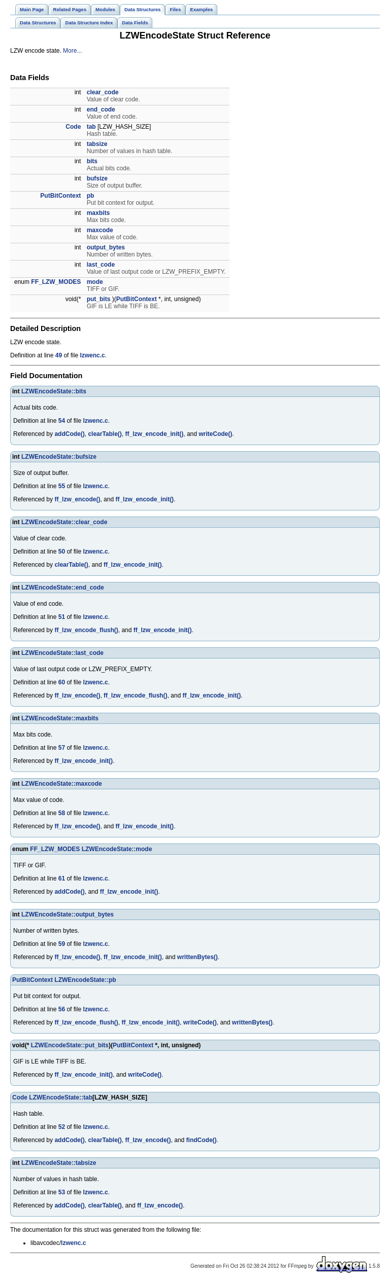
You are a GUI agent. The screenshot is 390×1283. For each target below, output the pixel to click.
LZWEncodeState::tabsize (58, 1162)
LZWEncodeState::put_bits (70, 1045)
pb (90, 195)
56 (61, 1009)
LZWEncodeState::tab (60, 1097)
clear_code (103, 92)
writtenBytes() (197, 957)
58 (61, 813)
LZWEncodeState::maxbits (60, 718)
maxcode (100, 230)
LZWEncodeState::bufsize (58, 456)
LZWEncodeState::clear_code (64, 522)
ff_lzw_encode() (77, 499)
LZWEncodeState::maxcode (61, 783)
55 (61, 486)
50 (61, 551)
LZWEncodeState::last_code (62, 652)
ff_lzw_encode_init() (154, 433)
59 (61, 943)
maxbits (98, 212)
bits (92, 161)
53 (61, 1192)
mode (95, 281)
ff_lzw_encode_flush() (86, 630)
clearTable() (104, 433)
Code (73, 126)
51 (61, 616)
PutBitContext (60, 195)
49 (58, 355)
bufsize (97, 178)
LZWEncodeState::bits (53, 391)
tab (91, 126)
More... (72, 50)
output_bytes (106, 247)
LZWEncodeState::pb (85, 979)
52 (61, 1126)
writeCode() (215, 433)
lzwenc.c (92, 355)
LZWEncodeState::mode (117, 849)
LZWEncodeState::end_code (62, 587)
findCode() (201, 1140)
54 (61, 420)
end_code (101, 109)
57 (61, 747)
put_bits (99, 299)
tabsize (97, 144)
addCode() (69, 433)
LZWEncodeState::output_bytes (67, 914)
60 (61, 682)
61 (61, 878)
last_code (101, 264)
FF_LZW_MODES (56, 281)
